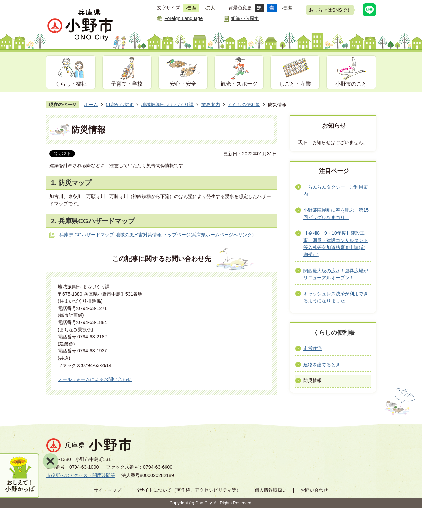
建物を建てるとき (321, 364)
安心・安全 (183, 84)
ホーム (91, 104)
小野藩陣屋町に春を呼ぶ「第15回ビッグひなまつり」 (336, 213)
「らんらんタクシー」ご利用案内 (335, 190)
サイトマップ (107, 490)
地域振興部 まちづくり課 (167, 104)
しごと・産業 (295, 84)
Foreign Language (183, 18)
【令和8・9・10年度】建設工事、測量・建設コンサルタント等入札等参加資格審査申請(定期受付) (335, 243)
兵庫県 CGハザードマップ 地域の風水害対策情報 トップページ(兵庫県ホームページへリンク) (156, 234)
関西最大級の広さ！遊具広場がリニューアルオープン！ (335, 274)
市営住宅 (312, 348)
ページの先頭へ (399, 401)
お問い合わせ (314, 490)
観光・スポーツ (239, 84)
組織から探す (245, 18)
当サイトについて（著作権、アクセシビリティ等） (188, 490)
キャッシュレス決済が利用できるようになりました (335, 297)
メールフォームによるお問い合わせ (95, 379)
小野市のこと (351, 84)
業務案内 (210, 104)
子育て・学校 (127, 84)
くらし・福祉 (71, 84)
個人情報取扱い (271, 490)
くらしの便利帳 (244, 104)
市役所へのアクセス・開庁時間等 (80, 475)
